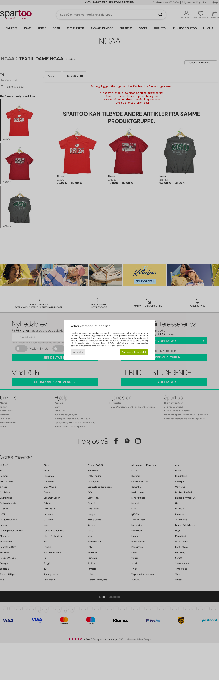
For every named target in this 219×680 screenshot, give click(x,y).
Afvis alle (78, 352)
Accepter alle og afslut (134, 352)
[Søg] (160, 14)
